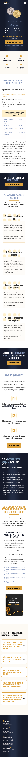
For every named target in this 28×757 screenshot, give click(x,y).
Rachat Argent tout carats (8, 740)
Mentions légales (6, 748)
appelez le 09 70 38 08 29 (14, 42)
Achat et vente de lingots (8, 744)
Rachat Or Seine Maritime (8, 731)
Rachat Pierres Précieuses (8, 741)
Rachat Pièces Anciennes (8, 743)
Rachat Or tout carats (7, 737)
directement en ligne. (19, 407)
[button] (25, 3)
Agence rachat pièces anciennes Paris (15, 567)
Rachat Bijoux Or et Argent (8, 739)
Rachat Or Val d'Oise (7, 734)
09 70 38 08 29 (15, 184)
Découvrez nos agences (14, 588)
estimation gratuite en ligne (17, 45)
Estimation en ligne (14, 363)
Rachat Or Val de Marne (8, 729)
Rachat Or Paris (6, 728)
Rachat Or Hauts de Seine (8, 732)
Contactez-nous (6, 751)
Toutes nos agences (8, 727)
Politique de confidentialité (8, 749)
